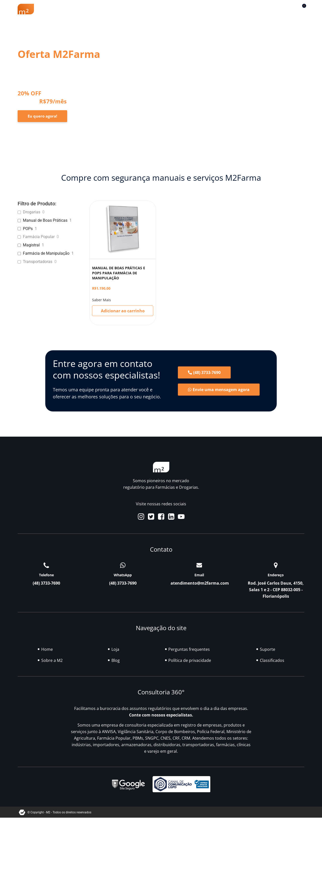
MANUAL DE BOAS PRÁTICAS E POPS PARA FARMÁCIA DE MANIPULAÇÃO (118, 273)
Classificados (219, 9)
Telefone (46, 575)
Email (199, 575)
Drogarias (31, 212)
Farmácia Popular (39, 236)
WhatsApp (123, 575)
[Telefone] (46, 565)
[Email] (199, 565)
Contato (261, 9)
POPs (28, 228)
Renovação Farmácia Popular (116, 9)
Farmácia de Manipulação (46, 253)
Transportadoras (37, 261)
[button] (289, 8)
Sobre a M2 (65, 9)
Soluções (164, 9)
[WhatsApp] (123, 565)
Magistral (31, 245)
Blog (190, 9)
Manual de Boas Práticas (45, 220)
